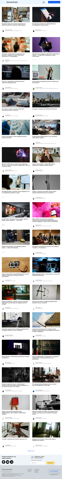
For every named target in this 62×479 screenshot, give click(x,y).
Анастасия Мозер (8, 390)
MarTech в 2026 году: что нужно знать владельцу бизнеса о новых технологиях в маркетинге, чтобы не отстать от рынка (16, 165)
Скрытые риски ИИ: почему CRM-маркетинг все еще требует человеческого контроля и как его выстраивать (15, 275)
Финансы (36, 471)
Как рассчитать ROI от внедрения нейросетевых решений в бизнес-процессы (44, 302)
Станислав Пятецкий (8, 417)
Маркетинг (37, 470)
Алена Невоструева (8, 29)
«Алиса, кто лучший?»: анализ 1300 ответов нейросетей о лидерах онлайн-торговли (43, 164)
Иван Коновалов (8, 362)
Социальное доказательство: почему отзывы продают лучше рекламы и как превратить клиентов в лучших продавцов (46, 330)
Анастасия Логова (38, 445)
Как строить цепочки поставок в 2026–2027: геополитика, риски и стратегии (13, 109)
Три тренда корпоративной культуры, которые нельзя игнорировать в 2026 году (44, 385)
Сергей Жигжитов (38, 417)
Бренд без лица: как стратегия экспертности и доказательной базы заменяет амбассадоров (14, 24)
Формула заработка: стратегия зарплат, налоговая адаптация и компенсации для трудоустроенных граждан (15, 303)
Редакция (30, 469)
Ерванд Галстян (38, 225)
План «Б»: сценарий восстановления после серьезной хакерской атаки (13, 82)
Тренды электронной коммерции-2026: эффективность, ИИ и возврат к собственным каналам (14, 413)
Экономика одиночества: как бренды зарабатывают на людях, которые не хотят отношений (15, 329)
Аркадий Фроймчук (38, 252)
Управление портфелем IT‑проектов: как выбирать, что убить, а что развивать (45, 247)
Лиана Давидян (7, 445)
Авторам (29, 471)
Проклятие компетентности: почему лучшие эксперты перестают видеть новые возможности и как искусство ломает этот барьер (15, 385)
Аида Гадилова (7, 307)
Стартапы (36, 472)
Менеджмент (37, 469)
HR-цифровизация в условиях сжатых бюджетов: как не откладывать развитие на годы (15, 192)
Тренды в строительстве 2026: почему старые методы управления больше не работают (44, 192)
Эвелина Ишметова (38, 197)
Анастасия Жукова (38, 87)
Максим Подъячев (38, 362)
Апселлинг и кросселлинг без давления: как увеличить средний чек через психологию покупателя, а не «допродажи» (13, 55)
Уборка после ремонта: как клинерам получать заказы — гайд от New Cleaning (14, 247)
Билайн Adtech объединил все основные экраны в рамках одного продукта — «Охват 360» (15, 219)
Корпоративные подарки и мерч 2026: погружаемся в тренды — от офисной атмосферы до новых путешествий (46, 55)
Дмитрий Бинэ (37, 142)
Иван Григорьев (38, 307)
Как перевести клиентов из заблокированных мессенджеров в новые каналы (44, 24)
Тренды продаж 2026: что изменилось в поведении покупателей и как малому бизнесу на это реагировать (45, 358)
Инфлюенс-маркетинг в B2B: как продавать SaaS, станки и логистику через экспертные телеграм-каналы (45, 413)
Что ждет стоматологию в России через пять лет (14, 439)
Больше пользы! (31, 450)
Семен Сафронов (38, 335)
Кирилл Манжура (8, 87)
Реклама (29, 470)
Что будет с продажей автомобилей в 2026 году (44, 109)
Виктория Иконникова (9, 335)
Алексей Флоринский (39, 390)
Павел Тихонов (38, 29)
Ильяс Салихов (7, 280)
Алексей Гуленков (38, 280)
